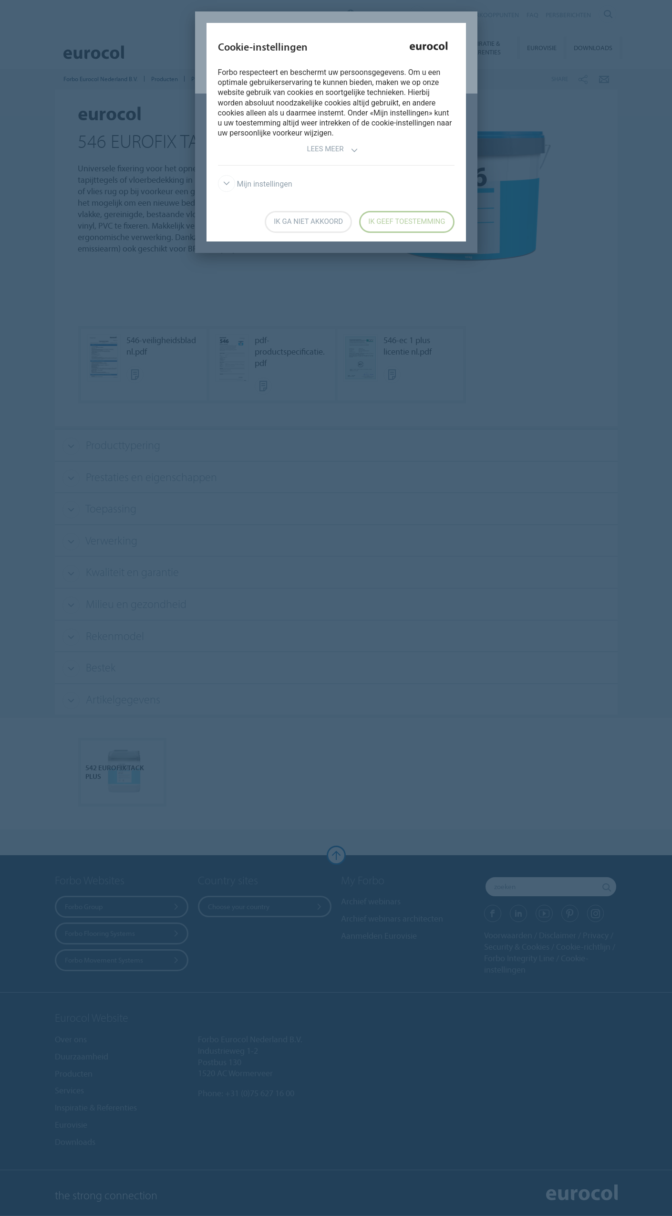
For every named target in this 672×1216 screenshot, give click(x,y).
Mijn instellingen (255, 184)
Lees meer (332, 150)
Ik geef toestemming (406, 221)
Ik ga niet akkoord (308, 221)
